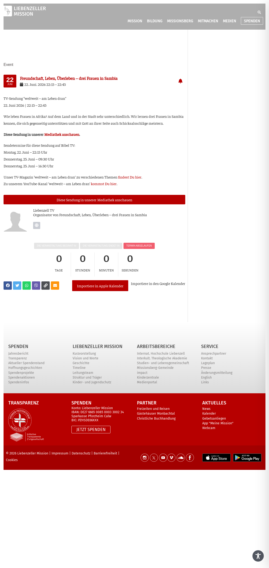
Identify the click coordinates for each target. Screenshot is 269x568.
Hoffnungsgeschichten (25, 368)
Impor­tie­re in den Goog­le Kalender (158, 283)
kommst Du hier (104, 183)
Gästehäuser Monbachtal (156, 414)
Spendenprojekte (21, 373)
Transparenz (17, 358)
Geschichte (81, 363)
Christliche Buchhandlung (156, 419)
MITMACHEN (208, 21)
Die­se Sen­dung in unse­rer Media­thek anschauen (94, 199)
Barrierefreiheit (105, 453)
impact (142, 373)
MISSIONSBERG (180, 21)
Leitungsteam (83, 373)
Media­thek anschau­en (61, 134)
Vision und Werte (85, 358)
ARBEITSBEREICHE (156, 346)
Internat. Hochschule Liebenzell (161, 354)
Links (205, 382)
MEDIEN (229, 21)
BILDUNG (154, 21)
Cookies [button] (12, 460)
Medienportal (147, 382)
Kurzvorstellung (84, 354)
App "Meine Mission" (218, 423)
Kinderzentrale (148, 378)
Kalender (209, 414)
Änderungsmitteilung (216, 373)
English (206, 378)
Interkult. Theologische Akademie (162, 358)
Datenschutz (81, 453)
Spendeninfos (18, 382)
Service (209, 346)
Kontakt (207, 358)
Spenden (18, 346)
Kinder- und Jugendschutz (92, 382)
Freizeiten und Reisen (153, 409)
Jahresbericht (18, 354)
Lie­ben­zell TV (43, 210)
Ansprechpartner (213, 354)
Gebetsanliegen (214, 419)
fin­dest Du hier (129, 176)
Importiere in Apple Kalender (100, 285)
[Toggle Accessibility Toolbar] (258, 556)
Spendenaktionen (21, 378)
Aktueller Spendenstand (26, 363)
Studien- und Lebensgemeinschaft (163, 363)
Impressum (60, 453)
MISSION (135, 21)
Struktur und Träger (87, 378)
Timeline (79, 368)
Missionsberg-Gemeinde (155, 368)
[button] (259, 12)
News (206, 409)
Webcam (208, 428)
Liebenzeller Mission (97, 346)
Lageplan (208, 363)
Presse (206, 368)
